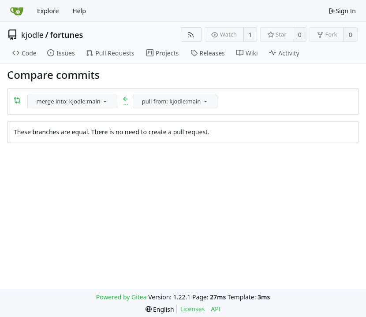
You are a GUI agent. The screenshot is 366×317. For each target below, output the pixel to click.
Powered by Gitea (121, 297)
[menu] (105, 101)
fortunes (66, 34)
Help (79, 11)
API (215, 309)
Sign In (342, 11)
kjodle (32, 34)
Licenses (192, 309)
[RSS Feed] (191, 34)
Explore (48, 11)
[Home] (16, 11)
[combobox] (73, 101)
